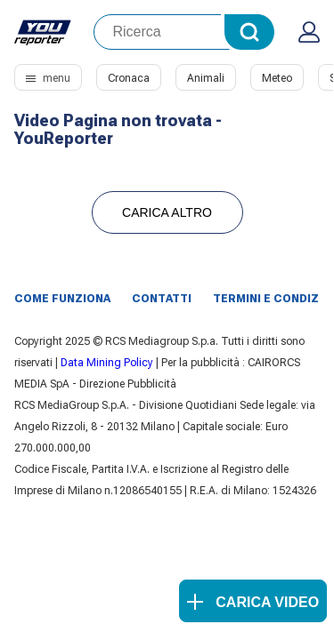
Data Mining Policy (107, 362)
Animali (205, 78)
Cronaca (129, 78)
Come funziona (62, 298)
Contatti (161, 298)
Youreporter (43, 32)
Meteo (277, 78)
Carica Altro (167, 212)
